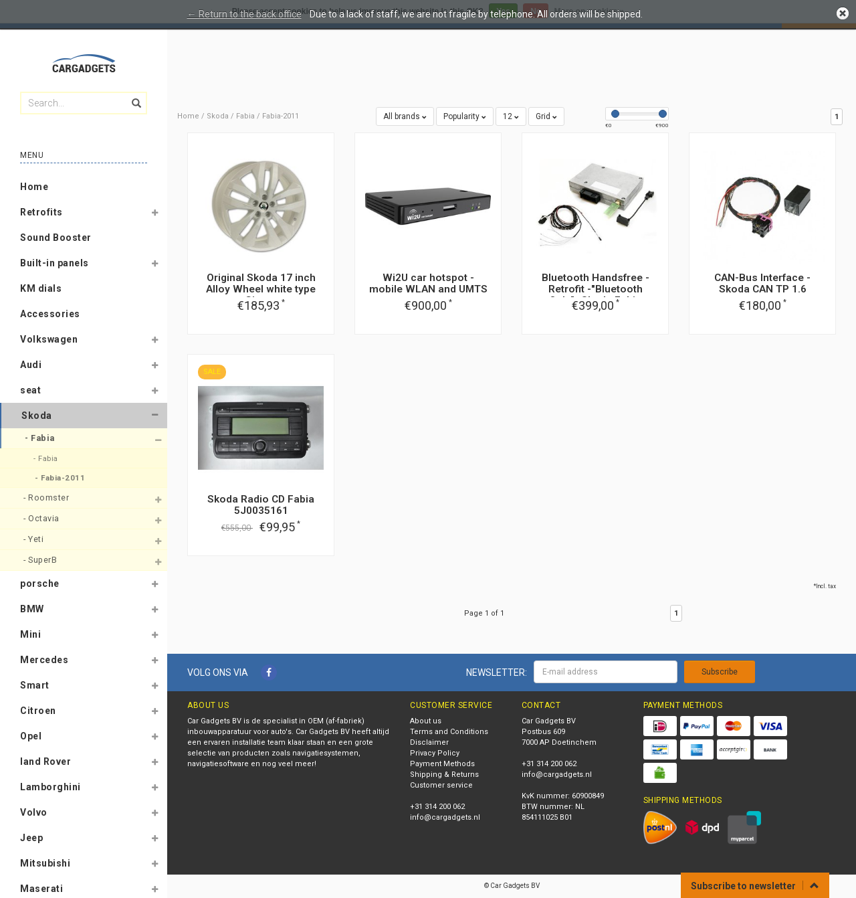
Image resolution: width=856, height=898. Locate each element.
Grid (546, 116)
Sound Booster (56, 237)
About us (425, 721)
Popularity (464, 116)
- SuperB (41, 560)
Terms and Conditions (449, 731)
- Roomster (47, 497)
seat (30, 390)
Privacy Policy (434, 753)
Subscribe (720, 672)
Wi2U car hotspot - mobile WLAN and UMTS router (428, 289)
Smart (34, 685)
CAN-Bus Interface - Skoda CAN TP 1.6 (762, 283)
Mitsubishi (45, 863)
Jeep (31, 837)
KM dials (41, 288)
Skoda (36, 415)
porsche (40, 583)
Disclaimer (429, 742)
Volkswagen (49, 339)
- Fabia (41, 438)
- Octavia (42, 518)
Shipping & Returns (444, 774)
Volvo (33, 812)
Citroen (38, 710)
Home (34, 186)
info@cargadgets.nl (445, 817)
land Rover (45, 761)
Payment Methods (442, 763)
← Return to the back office (244, 14)
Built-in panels (54, 263)
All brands (405, 116)
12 (511, 116)
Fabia (245, 116)
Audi (30, 364)
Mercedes (44, 659)
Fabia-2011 (280, 116)
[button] (154, 214)
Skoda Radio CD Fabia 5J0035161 (260, 505)
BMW (32, 609)
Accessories (50, 313)
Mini (30, 634)
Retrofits (41, 212)
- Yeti (34, 539)
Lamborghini (50, 787)
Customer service (441, 785)
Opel (30, 736)
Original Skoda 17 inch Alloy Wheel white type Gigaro (261, 289)
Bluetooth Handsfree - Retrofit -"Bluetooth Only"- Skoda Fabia (595, 289)
